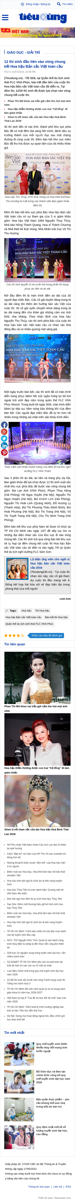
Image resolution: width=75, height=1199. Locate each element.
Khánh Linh (46, 499)
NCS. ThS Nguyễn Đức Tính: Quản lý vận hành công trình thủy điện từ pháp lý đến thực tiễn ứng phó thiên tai (35, 944)
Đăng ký (45, 4)
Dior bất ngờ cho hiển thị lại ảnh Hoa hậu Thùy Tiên (34, 898)
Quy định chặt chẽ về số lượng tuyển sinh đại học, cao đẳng (52, 1131)
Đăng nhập (32, 4)
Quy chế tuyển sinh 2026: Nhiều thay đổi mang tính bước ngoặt (51, 1047)
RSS (68, 1186)
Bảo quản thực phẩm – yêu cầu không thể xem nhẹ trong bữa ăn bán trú (52, 1103)
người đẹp (42, 135)
